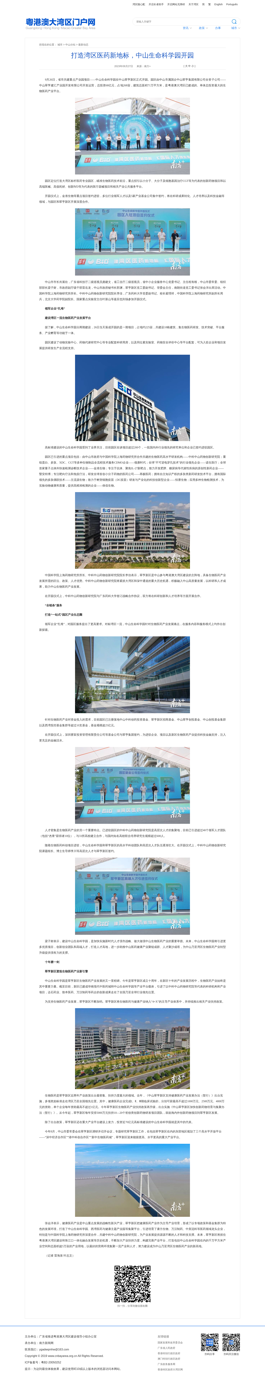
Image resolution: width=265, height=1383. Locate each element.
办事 (218, 27)
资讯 (186, 27)
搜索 (236, 21)
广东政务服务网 (166, 1364)
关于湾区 (194, 4)
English (218, 4)
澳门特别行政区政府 (169, 1358)
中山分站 (70, 44)
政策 (202, 27)
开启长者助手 (156, 4)
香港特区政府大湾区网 (170, 1369)
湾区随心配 (138, 4)
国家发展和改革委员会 (170, 1342)
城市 (59, 44)
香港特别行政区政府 (169, 1353)
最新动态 (83, 44)
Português (232, 4)
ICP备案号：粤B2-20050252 (43, 1362)
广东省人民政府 (166, 1347)
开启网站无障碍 (176, 4)
